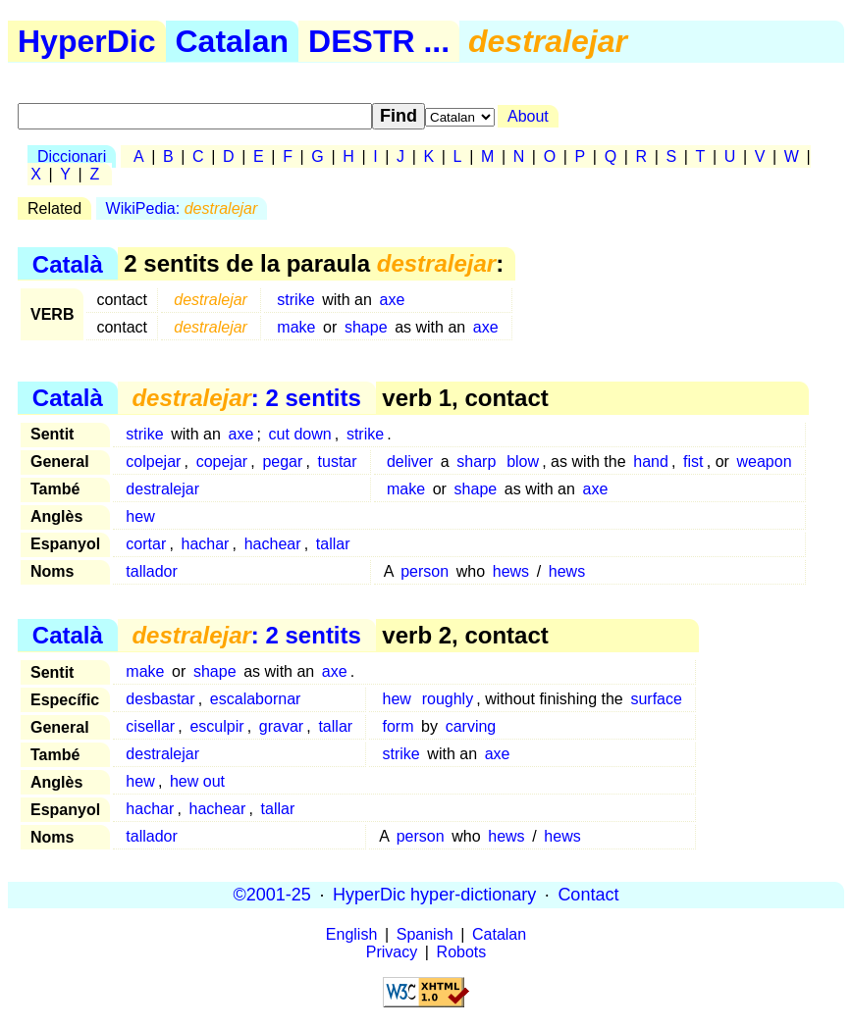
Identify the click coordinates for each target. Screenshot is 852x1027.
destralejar (162, 489)
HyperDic (87, 41)
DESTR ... (379, 41)
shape (366, 327)
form (397, 726)
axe (392, 299)
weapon (763, 461)
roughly (447, 699)
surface (655, 699)
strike (295, 299)
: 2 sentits (246, 398)
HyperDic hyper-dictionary (434, 894)
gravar (281, 726)
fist (693, 461)
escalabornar (255, 699)
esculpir (216, 726)
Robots (462, 952)
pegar (282, 461)
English (351, 934)
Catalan (233, 41)
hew (140, 516)
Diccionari (71, 156)
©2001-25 (272, 894)
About (528, 116)
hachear (272, 544)
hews (511, 571)
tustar (337, 461)
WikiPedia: (182, 208)
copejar (221, 461)
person (424, 571)
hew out (197, 781)
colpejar (153, 461)
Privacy (391, 952)
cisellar (150, 726)
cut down (300, 434)
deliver (410, 461)
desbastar (160, 699)
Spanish (425, 934)
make (296, 327)
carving (471, 726)
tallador (151, 571)
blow (522, 461)
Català (67, 263)
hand (650, 461)
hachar (206, 544)
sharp (476, 461)
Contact (588, 894)
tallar (333, 544)
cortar (146, 544)
